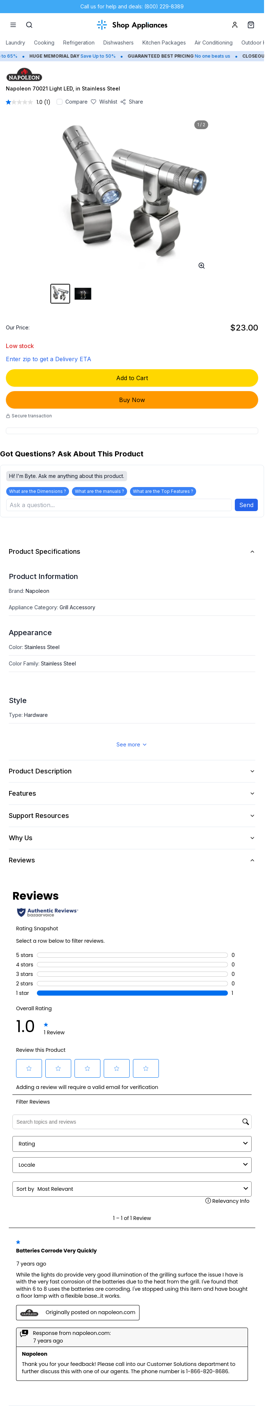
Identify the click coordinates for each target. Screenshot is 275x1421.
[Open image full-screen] (201, 265)
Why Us (132, 838)
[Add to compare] (59, 102)
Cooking (44, 42)
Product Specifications (132, 551)
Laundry (15, 42)
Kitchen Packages (164, 42)
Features (132, 793)
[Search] (29, 25)
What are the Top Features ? (163, 491)
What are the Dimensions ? (37, 491)
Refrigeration (79, 42)
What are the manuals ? (99, 491)
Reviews (132, 860)
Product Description (132, 771)
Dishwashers (118, 42)
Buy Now (132, 399)
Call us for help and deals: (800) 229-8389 (132, 6)
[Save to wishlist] (104, 101)
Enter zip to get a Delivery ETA (48, 359)
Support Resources (132, 815)
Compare (76, 102)
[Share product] (131, 101)
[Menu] (13, 25)
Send (246, 505)
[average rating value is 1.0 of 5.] (25, 102)
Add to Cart (132, 378)
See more (132, 744)
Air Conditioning (214, 42)
